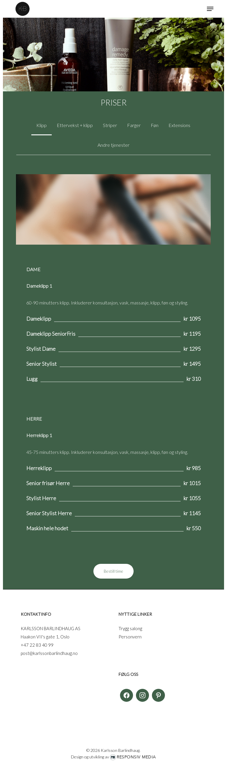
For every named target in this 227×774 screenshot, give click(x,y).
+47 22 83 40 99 (37, 645)
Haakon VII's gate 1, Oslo (45, 636)
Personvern (130, 636)
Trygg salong (130, 628)
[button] (210, 9)
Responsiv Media (136, 757)
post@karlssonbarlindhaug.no (49, 653)
